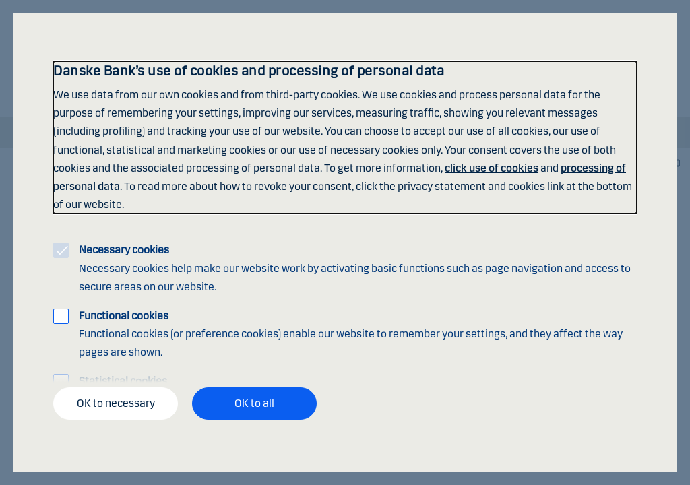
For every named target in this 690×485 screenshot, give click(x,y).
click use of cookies (491, 168)
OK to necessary (116, 403)
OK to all (254, 403)
